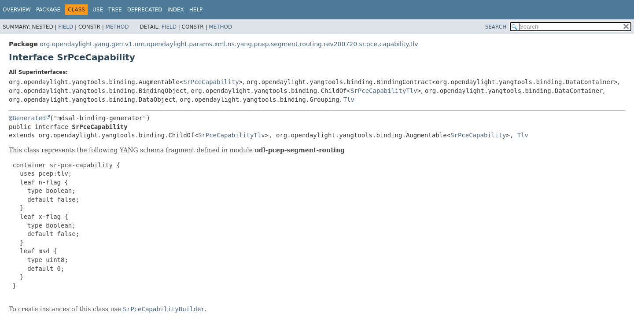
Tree (115, 10)
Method (117, 27)
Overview (17, 10)
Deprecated (144, 10)
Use (97, 10)
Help (196, 10)
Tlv (348, 99)
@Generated (27, 118)
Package (48, 10)
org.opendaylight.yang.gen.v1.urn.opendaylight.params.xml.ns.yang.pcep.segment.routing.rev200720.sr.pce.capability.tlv (229, 44)
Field (65, 27)
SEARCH (496, 27)
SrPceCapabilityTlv (383, 90)
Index (175, 10)
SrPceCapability (211, 81)
